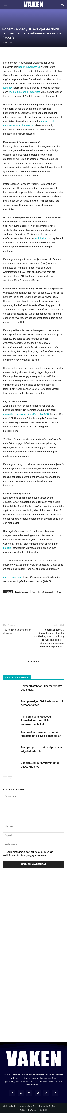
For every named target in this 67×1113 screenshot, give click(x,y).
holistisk (7, 547)
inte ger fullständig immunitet (24, 91)
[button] (5, 4)
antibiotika (40, 238)
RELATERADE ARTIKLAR (17, 677)
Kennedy (7, 87)
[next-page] (10, 778)
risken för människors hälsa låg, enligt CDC (26, 414)
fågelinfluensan (21, 592)
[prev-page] (5, 778)
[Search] (62, 4)
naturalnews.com (12, 577)
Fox (33, 592)
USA (59, 592)
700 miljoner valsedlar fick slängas (17, 631)
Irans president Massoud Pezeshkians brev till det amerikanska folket (36, 720)
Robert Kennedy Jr (46, 592)
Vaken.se (33, 661)
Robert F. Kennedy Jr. (29, 66)
